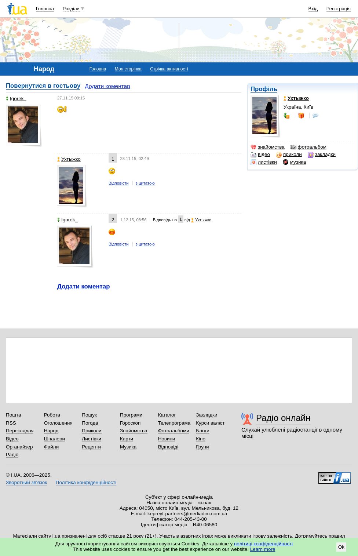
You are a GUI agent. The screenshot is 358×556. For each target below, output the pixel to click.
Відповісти (119, 183)
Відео (12, 438)
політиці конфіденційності (263, 543)
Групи (202, 447)
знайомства (268, 147)
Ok (341, 547)
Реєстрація (338, 8)
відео (260, 154)
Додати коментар (107, 86)
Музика (128, 447)
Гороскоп (130, 423)
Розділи (71, 8)
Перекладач (19, 430)
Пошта (13, 415)
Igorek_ (16, 98)
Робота (52, 415)
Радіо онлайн (283, 418)
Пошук (89, 415)
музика (294, 162)
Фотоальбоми (173, 430)
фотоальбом (308, 147)
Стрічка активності (169, 69)
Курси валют (210, 423)
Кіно (200, 438)
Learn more (262, 549)
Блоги (202, 430)
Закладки (206, 415)
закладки (322, 154)
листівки (264, 162)
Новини (166, 438)
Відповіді (168, 447)
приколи (289, 154)
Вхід (313, 8)
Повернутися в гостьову (43, 85)
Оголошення (58, 423)
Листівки (91, 438)
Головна (45, 8)
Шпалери (54, 438)
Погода (90, 423)
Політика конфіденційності (86, 482)
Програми (131, 415)
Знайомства (133, 430)
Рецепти (91, 447)
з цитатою (145, 183)
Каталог (167, 415)
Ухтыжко (69, 159)
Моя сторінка (128, 69)
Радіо (12, 454)
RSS (11, 423)
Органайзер (19, 447)
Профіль (264, 89)
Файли (51, 447)
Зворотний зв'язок (26, 482)
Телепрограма (174, 423)
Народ (51, 430)
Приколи (91, 430)
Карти (126, 438)
